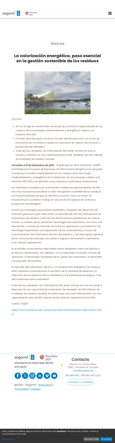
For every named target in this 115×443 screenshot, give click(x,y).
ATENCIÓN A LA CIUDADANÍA (81, 382)
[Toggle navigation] (110, 3)
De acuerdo (106, 439)
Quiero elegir (7, 439)
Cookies (35, 389)
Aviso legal (45, 385)
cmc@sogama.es (83, 370)
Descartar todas (91, 439)
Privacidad (21, 389)
